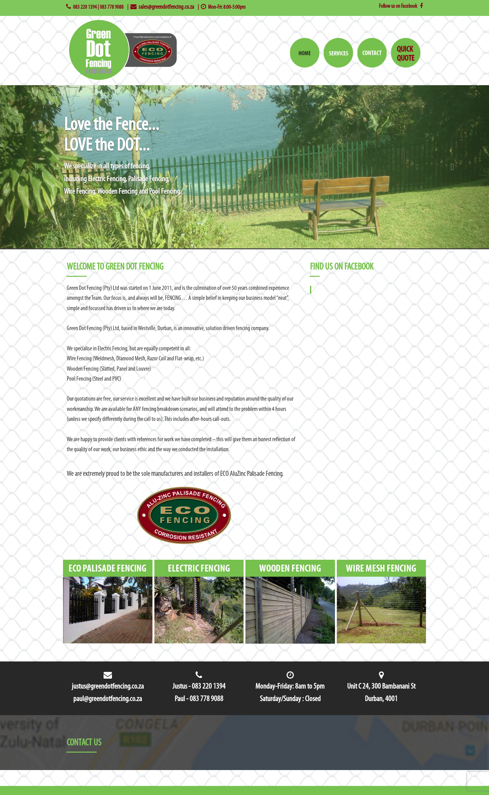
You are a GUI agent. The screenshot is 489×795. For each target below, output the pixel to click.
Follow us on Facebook (401, 6)
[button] (36, 166)
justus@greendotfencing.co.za (108, 686)
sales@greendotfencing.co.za (166, 7)
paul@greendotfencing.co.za (107, 699)
